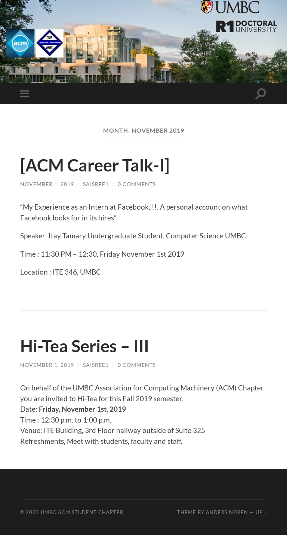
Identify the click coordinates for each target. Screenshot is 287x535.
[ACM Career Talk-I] (95, 165)
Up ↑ (261, 512)
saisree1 (96, 184)
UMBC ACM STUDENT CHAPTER (82, 512)
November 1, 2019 (47, 184)
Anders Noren (227, 512)
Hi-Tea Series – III (84, 346)
